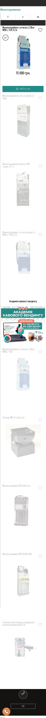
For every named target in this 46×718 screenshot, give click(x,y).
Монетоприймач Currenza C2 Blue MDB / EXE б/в (18, 29)
